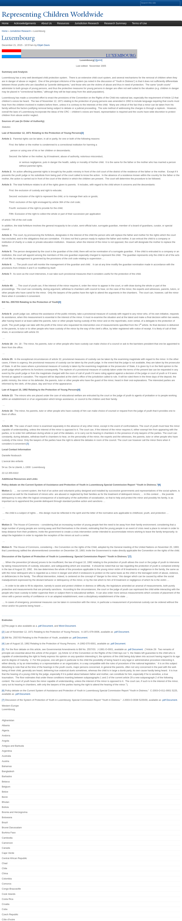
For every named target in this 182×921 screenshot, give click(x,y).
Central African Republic (14, 858)
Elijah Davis (43, 45)
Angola (5, 740)
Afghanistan (8, 720)
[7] (3, 700)
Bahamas (7, 766)
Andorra (6, 735)
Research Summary (115, 23)
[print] (99, 60)
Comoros (6, 883)
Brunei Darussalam (12, 827)
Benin (5, 796)
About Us (46, 23)
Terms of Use (139, 23)
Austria (5, 761)
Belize (5, 791)
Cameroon (7, 842)
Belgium (6, 786)
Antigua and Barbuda (13, 745)
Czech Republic (10, 914)
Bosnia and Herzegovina (14, 812)
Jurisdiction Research (87, 23)
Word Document (67, 625)
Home (5, 31)
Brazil (5, 822)
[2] (3, 631)
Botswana (7, 817)
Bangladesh (8, 771)
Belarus (6, 781)
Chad (4, 863)
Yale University (12, 3)
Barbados (7, 776)
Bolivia (5, 807)
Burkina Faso (9, 832)
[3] (3, 637)
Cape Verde (8, 853)
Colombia (7, 878)
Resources (63, 23)
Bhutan (5, 802)
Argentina (7, 751)
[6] (3, 690)
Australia (6, 756)
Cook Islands (8, 893)
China (5, 873)
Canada (6, 848)
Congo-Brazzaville (11, 888)
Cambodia (7, 837)
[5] (27, 443)
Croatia (5, 904)
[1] (95, 60)
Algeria (5, 730)
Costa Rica (7, 899)
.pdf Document (45, 625)
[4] (3, 643)
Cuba (4, 909)
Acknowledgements (25, 23)
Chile (4, 868)
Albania (6, 725)
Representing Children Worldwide (54, 14)
